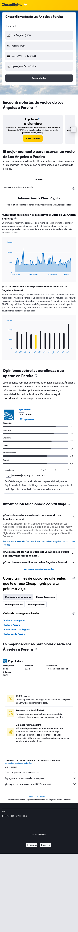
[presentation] (35, 107)
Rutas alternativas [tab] (45, 597)
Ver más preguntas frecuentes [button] (39, 569)
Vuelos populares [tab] (14, 604)
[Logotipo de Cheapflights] (12, 4)
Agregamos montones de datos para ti (40, 778)
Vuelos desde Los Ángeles (17, 629)
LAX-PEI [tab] (39, 179)
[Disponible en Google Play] (31, 845)
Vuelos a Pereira (12, 625)
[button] (39, 35)
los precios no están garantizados (18, 763)
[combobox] (13, 26)
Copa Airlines (24, 409)
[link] (33, 138)
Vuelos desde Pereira (14, 634)
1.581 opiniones (26, 419)
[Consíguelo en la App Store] (45, 845)
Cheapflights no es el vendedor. (40, 772)
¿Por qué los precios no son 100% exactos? (40, 784)
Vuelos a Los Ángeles (14, 620)
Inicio (31, 797)
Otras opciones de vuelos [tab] (18, 597)
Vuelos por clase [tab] (36, 604)
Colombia (41, 797)
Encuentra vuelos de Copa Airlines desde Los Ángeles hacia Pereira (39, 543)
